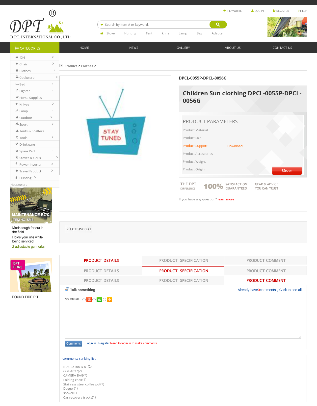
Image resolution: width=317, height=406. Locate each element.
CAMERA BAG (73, 375)
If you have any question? (198, 199)
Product (70, 66)
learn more (226, 199)
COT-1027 (70, 371)
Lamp (183, 33)
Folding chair (72, 380)
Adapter (218, 33)
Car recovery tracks (77, 397)
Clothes (87, 66)
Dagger (68, 388)
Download (235, 146)
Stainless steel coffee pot (81, 384)
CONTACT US (282, 47)
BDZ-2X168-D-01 (75, 367)
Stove (110, 33)
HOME (84, 47)
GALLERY (183, 47)
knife (165, 33)
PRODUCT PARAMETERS (210, 121)
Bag (199, 33)
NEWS (133, 47)
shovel (68, 393)
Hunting (130, 33)
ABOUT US (232, 47)
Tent (149, 33)
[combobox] (162, 24)
